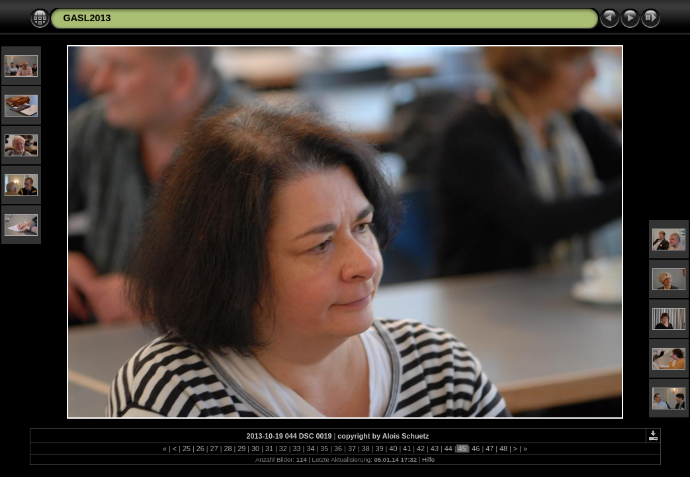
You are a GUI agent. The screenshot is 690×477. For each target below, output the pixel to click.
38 (366, 448)
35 (324, 448)
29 (241, 448)
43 (435, 448)
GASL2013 (87, 18)
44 (448, 448)
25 (187, 448)
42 (421, 448)
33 (297, 448)
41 (407, 448)
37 (352, 448)
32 (283, 448)
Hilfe (428, 459)
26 (200, 448)
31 (269, 448)
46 (476, 448)
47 (490, 448)
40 (393, 448)
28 (228, 448)
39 (380, 448)
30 (255, 448)
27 (214, 448)
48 (503, 448)
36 (338, 448)
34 (310, 448)
